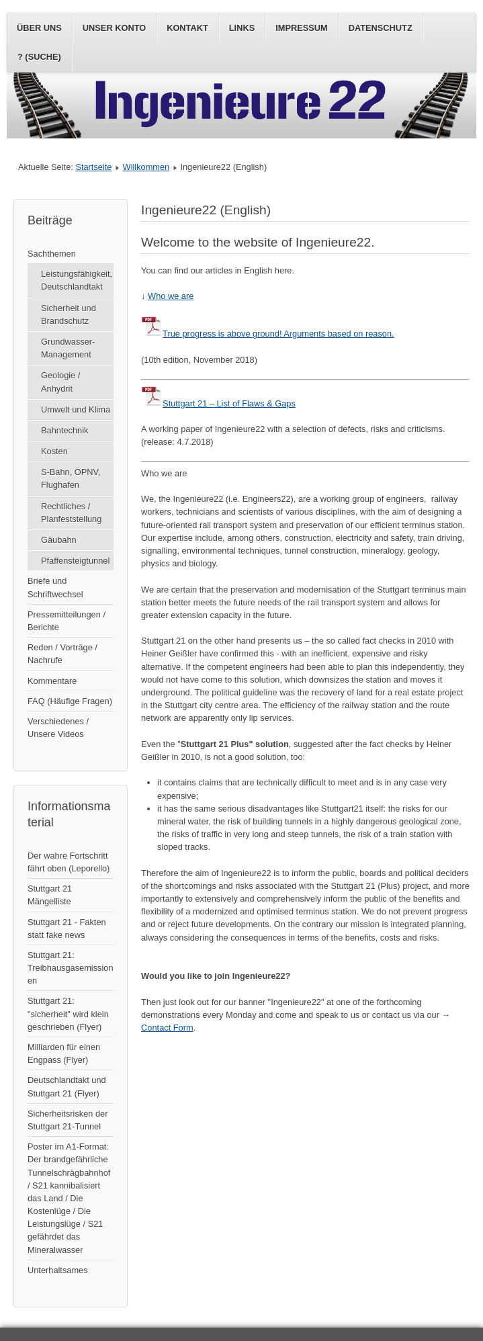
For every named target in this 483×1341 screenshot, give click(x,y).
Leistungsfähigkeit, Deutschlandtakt (76, 280)
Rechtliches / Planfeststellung (71, 512)
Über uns (39, 28)
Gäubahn (59, 540)
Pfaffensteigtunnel (75, 561)
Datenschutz (380, 28)
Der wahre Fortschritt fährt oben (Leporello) (68, 862)
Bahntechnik (64, 430)
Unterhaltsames (58, 1270)
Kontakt (187, 28)
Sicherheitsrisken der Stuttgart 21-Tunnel (68, 1120)
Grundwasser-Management (68, 348)
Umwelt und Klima (75, 409)
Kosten (54, 451)
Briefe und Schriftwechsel (55, 587)
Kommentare (52, 681)
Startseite (93, 167)
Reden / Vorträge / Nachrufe (62, 653)
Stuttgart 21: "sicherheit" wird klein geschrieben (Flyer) (68, 1013)
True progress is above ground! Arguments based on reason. (267, 334)
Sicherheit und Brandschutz (68, 314)
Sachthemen (52, 254)
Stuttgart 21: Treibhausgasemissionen (71, 968)
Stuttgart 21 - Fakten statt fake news (67, 928)
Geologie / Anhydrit (60, 381)
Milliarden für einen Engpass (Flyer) (64, 1053)
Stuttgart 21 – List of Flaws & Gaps (218, 403)
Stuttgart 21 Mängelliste (50, 894)
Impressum (301, 28)
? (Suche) (39, 57)
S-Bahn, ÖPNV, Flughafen (70, 478)
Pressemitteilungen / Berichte (66, 620)
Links (242, 28)
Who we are (170, 296)
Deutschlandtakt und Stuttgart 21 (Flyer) (67, 1086)
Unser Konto (114, 28)
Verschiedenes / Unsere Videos (58, 727)
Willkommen (146, 167)
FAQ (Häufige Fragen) (70, 701)
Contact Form (167, 1028)
